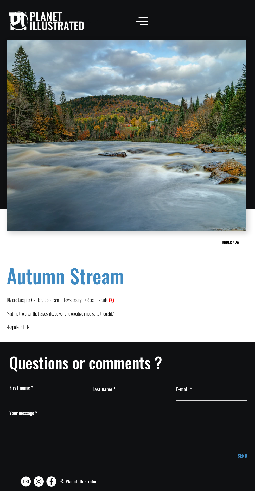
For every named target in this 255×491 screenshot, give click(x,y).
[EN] (96, 21)
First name (19, 387)
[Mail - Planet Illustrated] (26, 481)
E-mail (182, 389)
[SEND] (230, 455)
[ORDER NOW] (230, 242)
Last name (102, 389)
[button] (142, 21)
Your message (21, 413)
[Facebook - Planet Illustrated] (51, 481)
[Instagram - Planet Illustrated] (39, 481)
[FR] (88, 21)
